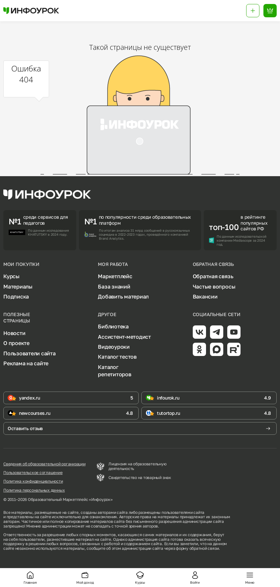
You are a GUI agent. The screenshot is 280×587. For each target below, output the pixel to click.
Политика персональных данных (34, 490)
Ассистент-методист (124, 336)
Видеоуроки (114, 346)
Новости (14, 333)
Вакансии (205, 296)
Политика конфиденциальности (33, 481)
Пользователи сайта (29, 353)
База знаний (114, 286)
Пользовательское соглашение (33, 472)
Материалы (18, 286)
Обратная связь (213, 276)
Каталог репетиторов (114, 371)
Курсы (11, 276)
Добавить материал (123, 296)
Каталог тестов (117, 356)
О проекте (16, 343)
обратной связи (204, 548)
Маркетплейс (115, 276)
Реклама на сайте (25, 363)
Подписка (16, 296)
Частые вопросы (214, 286)
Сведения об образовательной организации (44, 464)
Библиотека (113, 326)
